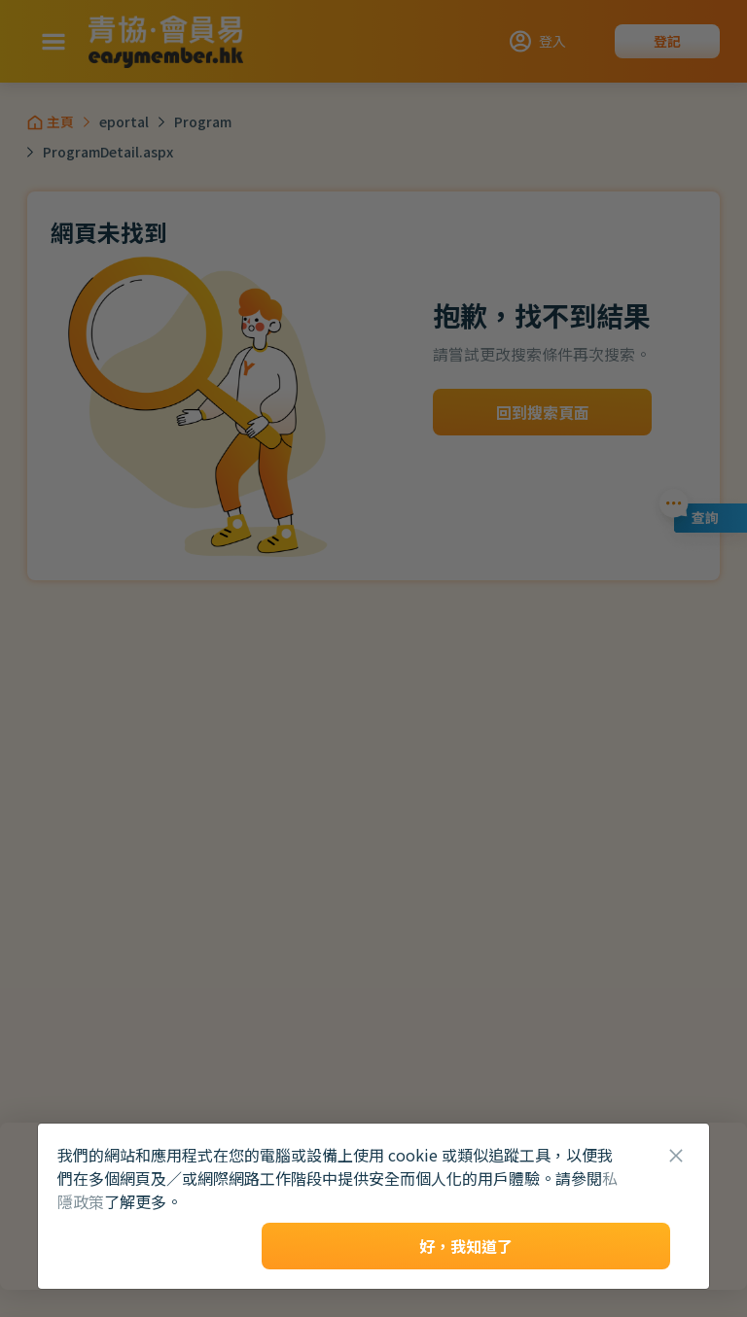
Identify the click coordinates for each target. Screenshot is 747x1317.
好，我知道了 (466, 1246)
